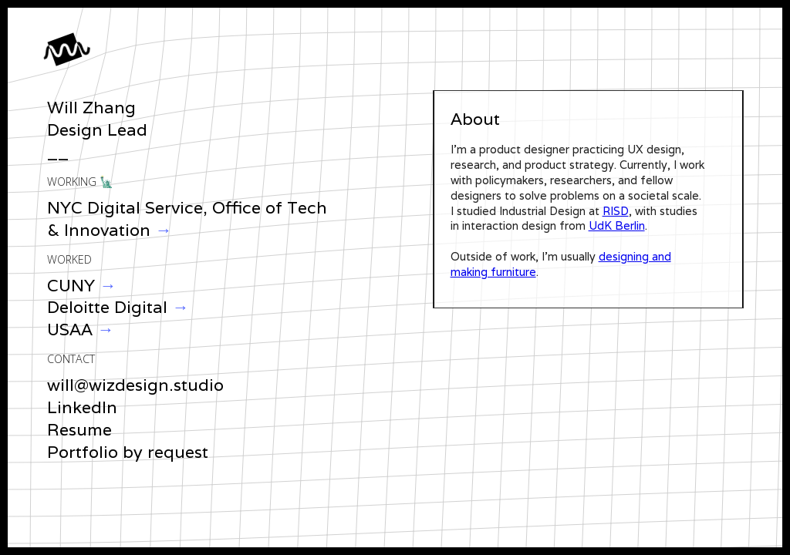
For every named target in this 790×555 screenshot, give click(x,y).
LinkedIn (82, 407)
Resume (79, 429)
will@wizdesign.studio (135, 384)
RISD (616, 211)
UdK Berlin (617, 225)
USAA (72, 329)
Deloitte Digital (109, 307)
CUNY (71, 285)
